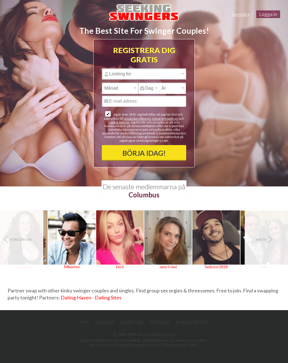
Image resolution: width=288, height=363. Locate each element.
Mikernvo (72, 267)
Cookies (160, 322)
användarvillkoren (137, 118)
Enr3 (120, 267)
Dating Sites (108, 297)
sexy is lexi (168, 267)
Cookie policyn (118, 122)
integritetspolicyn (165, 118)
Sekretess (131, 322)
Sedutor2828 (216, 267)
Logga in (268, 14)
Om (84, 322)
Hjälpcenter (192, 322)
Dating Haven (76, 297)
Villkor (104, 322)
